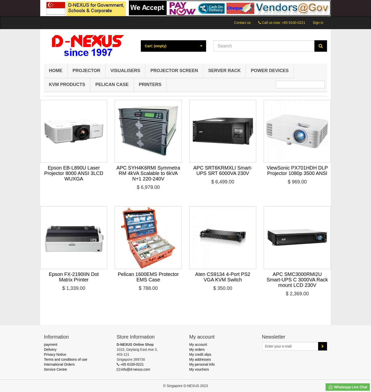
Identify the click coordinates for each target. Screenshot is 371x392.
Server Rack (224, 70)
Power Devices (270, 70)
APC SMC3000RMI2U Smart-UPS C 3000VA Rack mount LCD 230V (297, 279)
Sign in (318, 23)
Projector (86, 70)
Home (55, 70)
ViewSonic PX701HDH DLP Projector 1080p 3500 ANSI (297, 170)
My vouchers (199, 369)
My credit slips (200, 354)
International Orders (59, 364)
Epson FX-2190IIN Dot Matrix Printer (74, 276)
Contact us (242, 23)
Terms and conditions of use (65, 359)
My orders (197, 349)
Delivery (50, 349)
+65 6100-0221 (293, 23)
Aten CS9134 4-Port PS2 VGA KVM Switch (222, 276)
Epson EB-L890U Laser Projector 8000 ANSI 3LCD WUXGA (73, 173)
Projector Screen (174, 70)
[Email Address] (290, 346)
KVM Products (67, 84)
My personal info (202, 364)
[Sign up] (322, 346)
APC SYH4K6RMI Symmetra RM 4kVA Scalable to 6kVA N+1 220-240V (148, 173)
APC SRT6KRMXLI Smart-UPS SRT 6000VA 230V (222, 170)
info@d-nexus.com (135, 369)
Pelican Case (112, 84)
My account (198, 345)
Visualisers (125, 70)
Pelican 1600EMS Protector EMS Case (148, 276)
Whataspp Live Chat (347, 387)
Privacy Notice (55, 354)
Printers (150, 84)
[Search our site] (264, 46)
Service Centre (55, 369)
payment (50, 345)
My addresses (200, 359)
